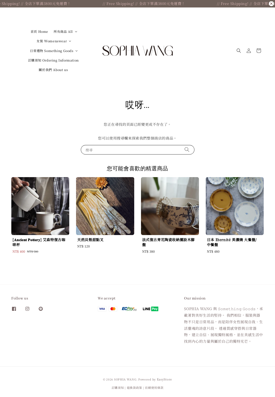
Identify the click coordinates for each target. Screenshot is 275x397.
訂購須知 (118, 387)
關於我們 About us (53, 69)
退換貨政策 (134, 387)
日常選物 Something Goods (51, 51)
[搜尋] (187, 149)
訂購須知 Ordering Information (53, 60)
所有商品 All (63, 31)
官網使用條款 (154, 387)
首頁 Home (39, 31)
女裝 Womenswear (51, 41)
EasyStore (164, 379)
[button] (239, 51)
